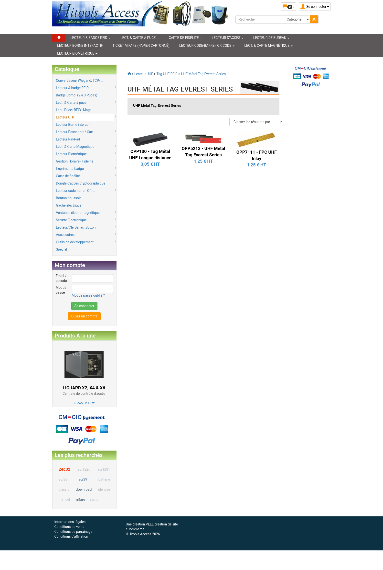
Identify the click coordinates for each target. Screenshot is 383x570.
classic (64, 489)
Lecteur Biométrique (71, 154)
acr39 (82, 479)
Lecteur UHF (65, 117)
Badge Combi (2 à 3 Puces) (76, 95)
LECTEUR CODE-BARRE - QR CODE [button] (207, 45)
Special (61, 249)
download (84, 489)
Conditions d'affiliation (71, 536)
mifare (80, 499)
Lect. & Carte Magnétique (75, 147)
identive (104, 489)
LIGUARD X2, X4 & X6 (84, 387)
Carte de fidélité (68, 176)
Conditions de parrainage (73, 532)
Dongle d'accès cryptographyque (80, 183)
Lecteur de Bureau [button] (271, 38)
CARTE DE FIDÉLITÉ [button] (185, 38)
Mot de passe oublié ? (88, 295)
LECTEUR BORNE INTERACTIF (80, 45)
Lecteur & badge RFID (72, 88)
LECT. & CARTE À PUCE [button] (139, 38)
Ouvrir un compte (84, 316)
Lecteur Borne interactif (74, 125)
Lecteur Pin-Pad (68, 139)
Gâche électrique (69, 205)
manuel (64, 499)
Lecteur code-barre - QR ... (75, 191)
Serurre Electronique (71, 220)
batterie (104, 479)
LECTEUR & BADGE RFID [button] (90, 38)
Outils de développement (75, 242)
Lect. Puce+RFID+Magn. (74, 110)
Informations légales (69, 522)
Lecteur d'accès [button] (228, 38)
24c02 (64, 469)
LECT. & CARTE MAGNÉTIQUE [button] (268, 45)
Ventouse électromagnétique (78, 213)
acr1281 (103, 469)
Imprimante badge (70, 169)
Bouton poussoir (68, 198)
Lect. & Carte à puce (71, 103)
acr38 (63, 479)
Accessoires (65, 235)
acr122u (84, 469)
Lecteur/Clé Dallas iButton (76, 227)
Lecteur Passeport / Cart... (76, 132)
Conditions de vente (69, 527)
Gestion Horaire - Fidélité (74, 161)
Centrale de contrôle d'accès (84, 394)
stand (94, 499)
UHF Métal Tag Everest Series (157, 105)
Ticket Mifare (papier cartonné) (141, 45)
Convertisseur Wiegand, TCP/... (79, 80)
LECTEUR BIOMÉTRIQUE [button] (77, 53)
